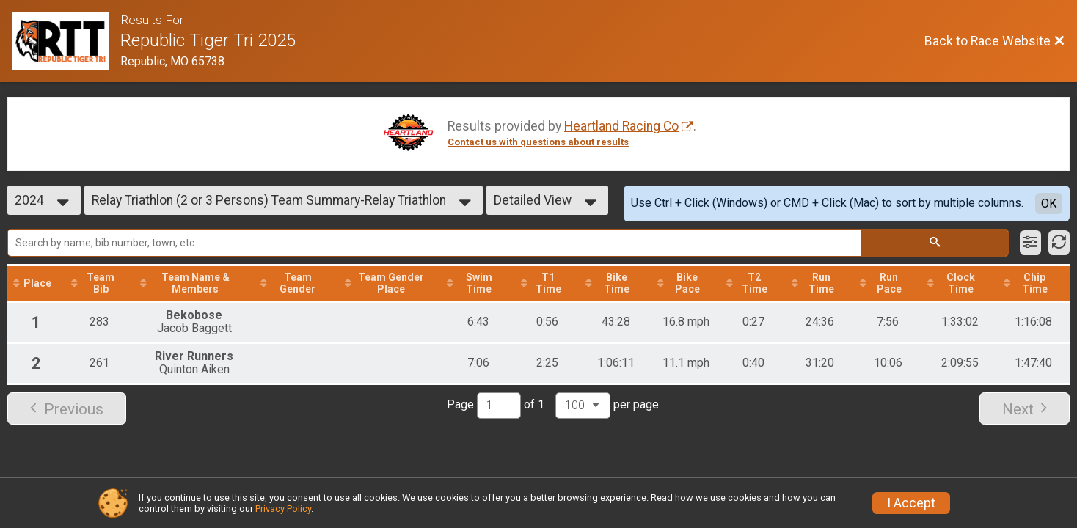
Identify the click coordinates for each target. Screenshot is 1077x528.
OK (1048, 203)
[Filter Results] (1030, 242)
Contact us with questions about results (538, 141)
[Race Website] (66, 41)
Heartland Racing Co (621, 126)
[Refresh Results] (1059, 242)
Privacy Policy (283, 508)
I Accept (911, 503)
